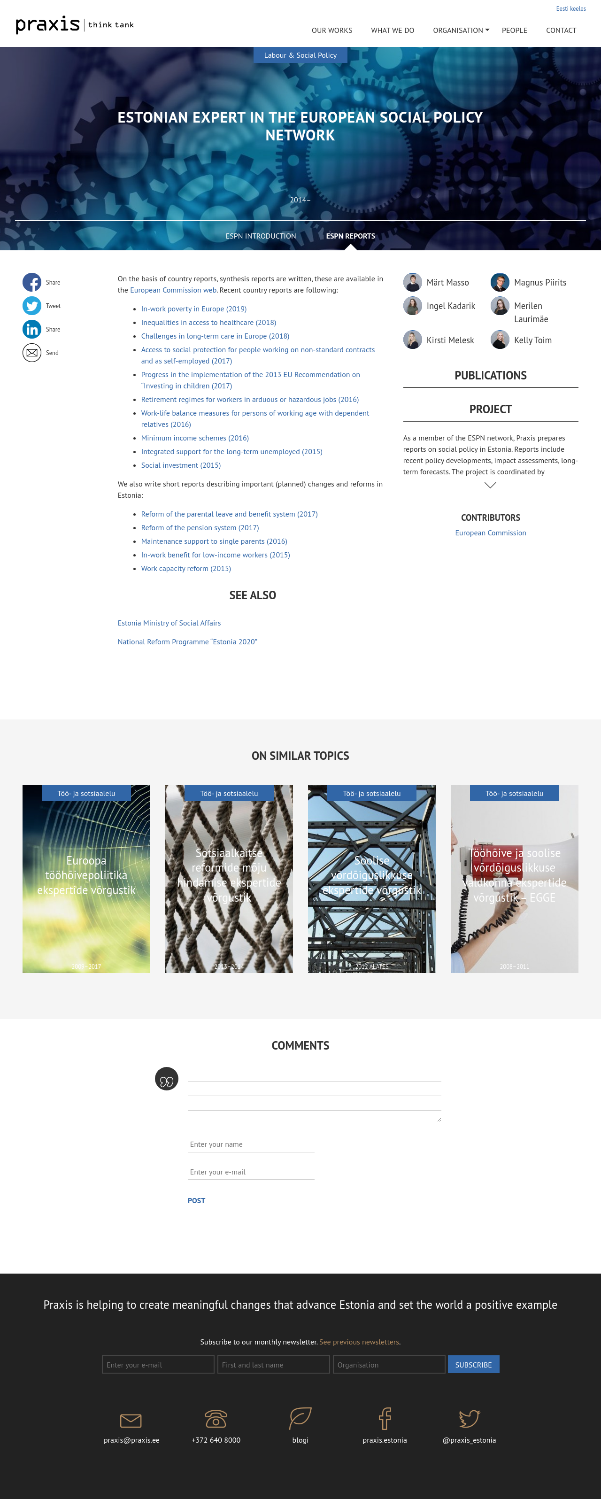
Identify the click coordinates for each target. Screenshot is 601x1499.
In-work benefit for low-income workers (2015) (215, 554)
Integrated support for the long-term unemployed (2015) (232, 451)
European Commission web (173, 289)
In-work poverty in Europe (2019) (194, 308)
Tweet (53, 305)
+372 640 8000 (216, 1426)
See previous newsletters (359, 1341)
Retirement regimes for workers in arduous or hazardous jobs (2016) (250, 399)
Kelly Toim (533, 340)
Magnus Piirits (540, 282)
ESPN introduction (261, 235)
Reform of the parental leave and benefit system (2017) (229, 513)
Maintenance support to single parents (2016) (214, 541)
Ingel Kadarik (451, 305)
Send (52, 352)
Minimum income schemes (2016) (195, 437)
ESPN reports (351, 235)
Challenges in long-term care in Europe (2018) (215, 335)
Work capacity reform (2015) (186, 568)
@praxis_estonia (469, 1426)
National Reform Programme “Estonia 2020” (188, 641)
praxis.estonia (385, 1426)
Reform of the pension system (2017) (200, 527)
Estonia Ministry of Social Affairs (169, 622)
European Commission (490, 532)
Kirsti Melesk (450, 340)
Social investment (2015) (181, 465)
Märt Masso (448, 282)
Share (53, 282)
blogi (300, 1426)
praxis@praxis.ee (132, 1426)
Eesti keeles (571, 8)
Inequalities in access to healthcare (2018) (209, 322)
